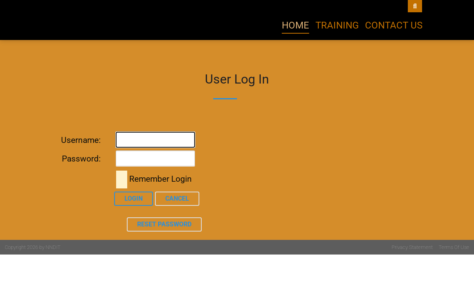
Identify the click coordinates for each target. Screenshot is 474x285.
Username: (81, 140)
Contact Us (393, 25)
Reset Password (164, 224)
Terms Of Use (454, 247)
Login (133, 198)
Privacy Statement (412, 247)
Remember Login (160, 179)
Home (295, 25)
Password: (81, 158)
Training (337, 25)
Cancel (177, 198)
